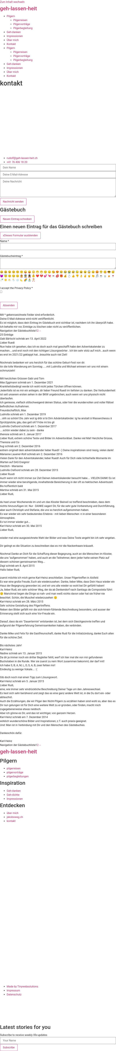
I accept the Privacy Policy (16, 288)
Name (4, 241)
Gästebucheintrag (11, 256)
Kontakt (11, 44)
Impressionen (15, 36)
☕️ (101, 276)
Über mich (13, 40)
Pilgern (11, 16)
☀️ (5, 280)
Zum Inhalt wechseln (12, 1)
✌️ (85, 276)
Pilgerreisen (20, 20)
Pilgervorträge (21, 24)
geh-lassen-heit (18, 8)
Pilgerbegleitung (22, 28)
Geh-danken (14, 32)
